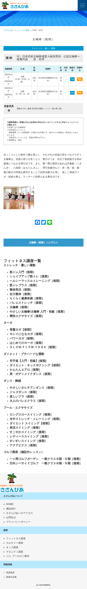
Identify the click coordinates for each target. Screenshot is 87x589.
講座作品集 (11, 577)
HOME (9, 504)
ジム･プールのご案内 (17, 556)
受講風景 (10, 572)
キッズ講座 (12, 547)
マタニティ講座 (14, 551)
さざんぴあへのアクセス (19, 513)
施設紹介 (11, 508)
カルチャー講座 (14, 543)
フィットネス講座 (16, 538)
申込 (79, 79)
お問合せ (11, 517)
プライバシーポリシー (18, 522)
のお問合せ (43, 242)
